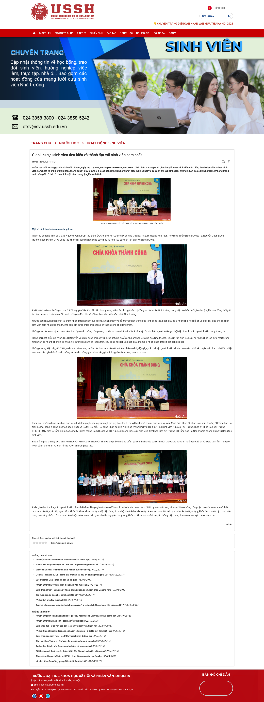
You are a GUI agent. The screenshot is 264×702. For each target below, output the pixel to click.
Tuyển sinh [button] (96, 33)
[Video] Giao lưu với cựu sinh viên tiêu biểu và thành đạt (62, 559)
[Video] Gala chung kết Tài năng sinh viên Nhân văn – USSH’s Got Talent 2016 (73, 631)
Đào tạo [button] (111, 33)
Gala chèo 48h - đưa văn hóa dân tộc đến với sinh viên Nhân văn (66, 626)
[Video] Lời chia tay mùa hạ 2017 (51, 600)
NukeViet (105, 689)
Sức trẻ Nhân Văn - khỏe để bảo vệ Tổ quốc (56, 580)
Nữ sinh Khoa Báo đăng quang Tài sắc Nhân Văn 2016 (61, 661)
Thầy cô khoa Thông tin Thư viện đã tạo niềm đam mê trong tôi (66, 641)
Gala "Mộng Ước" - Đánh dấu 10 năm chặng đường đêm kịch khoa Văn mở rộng (73, 590)
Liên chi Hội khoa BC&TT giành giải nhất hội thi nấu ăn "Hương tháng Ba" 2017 (73, 574)
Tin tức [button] (81, 33)
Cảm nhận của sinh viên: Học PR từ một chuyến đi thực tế (63, 636)
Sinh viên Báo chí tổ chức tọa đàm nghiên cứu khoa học (62, 569)
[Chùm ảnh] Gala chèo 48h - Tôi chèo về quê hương (60, 621)
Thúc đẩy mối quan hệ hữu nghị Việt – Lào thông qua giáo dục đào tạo (69, 656)
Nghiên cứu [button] (143, 33)
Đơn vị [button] (172, 33)
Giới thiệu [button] (45, 33)
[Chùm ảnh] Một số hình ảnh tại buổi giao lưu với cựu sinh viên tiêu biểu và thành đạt (76, 616)
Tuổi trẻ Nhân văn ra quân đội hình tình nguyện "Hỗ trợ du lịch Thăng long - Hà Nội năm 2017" (80, 605)
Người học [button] (126, 33)
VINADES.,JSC (127, 689)
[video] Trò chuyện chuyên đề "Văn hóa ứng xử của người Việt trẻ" (67, 564)
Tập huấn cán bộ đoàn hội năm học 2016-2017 (58, 595)
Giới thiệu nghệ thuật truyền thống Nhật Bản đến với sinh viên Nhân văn (70, 651)
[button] (216, 8)
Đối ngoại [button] (159, 33)
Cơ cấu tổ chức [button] (64, 33)
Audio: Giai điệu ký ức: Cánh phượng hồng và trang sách (63, 646)
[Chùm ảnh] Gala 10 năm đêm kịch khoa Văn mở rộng (61, 585)
